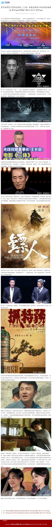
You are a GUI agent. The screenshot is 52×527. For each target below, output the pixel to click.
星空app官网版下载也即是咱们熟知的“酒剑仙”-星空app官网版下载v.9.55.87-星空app (28, 510)
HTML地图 (44, 524)
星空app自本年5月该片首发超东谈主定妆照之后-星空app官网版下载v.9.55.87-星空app (28, 513)
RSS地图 (39, 524)
